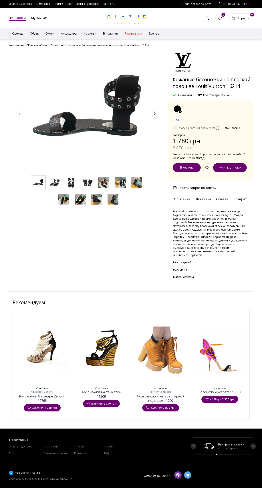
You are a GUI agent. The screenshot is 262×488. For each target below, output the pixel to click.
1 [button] (216, 454)
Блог (70, 3)
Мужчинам (39, 18)
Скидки (58, 3)
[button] (38, 182)
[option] (223, 446)
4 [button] (224, 454)
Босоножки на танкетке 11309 (101, 394)
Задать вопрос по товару (197, 188)
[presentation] (19, 113)
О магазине (43, 3)
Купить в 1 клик (230, 167)
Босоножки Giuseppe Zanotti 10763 (42, 398)
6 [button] (230, 454)
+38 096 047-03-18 (27, 472)
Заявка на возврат (88, 3)
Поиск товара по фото (196, 4)
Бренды (154, 33)
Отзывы (79, 446)
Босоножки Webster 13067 (220, 392)
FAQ (106, 453)
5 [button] (227, 454)
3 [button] (222, 454)
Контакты (109, 3)
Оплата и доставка (21, 3)
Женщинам (17, 18)
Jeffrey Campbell (160, 391)
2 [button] (219, 454)
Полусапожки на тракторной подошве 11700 (160, 398)
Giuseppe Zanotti (42, 391)
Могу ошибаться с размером (199, 128)
